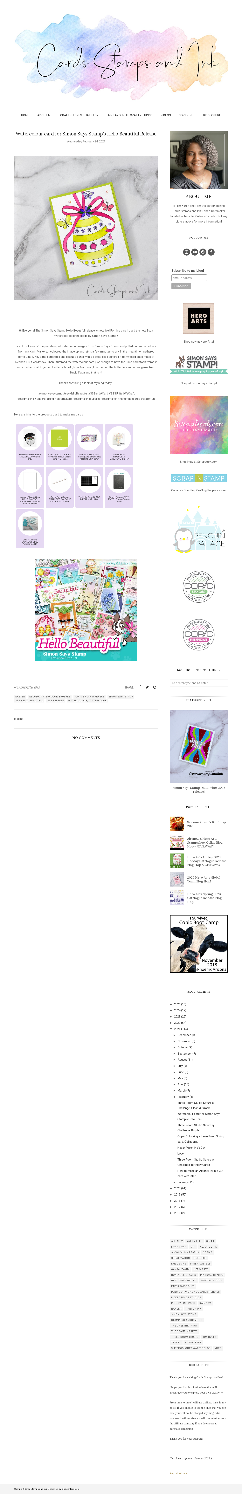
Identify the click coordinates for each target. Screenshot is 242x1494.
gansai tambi (180, 1269)
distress (200, 1258)
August (182, 1059)
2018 (177, 1201)
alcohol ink (208, 1246)
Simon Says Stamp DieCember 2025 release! (199, 789)
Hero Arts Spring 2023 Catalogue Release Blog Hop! (204, 898)
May (180, 1078)
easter (20, 696)
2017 (177, 1207)
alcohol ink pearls (185, 1252)
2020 (177, 1188)
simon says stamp (121, 696)
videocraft (193, 1342)
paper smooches (183, 1286)
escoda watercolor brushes (49, 696)
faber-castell (200, 1263)
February (183, 1097)
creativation (180, 1258)
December (184, 1035)
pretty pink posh (183, 1303)
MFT (193, 1246)
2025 (177, 1004)
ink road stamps (212, 1275)
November (184, 1041)
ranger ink (193, 1308)
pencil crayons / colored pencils (195, 1292)
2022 (177, 1023)
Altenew (177, 1241)
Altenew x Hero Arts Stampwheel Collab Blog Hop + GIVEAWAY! (205, 842)
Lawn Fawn (179, 1246)
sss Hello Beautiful (29, 700)
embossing (178, 1263)
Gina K (210, 1241)
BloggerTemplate (71, 1489)
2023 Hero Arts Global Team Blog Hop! (203, 879)
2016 (177, 1213)
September (185, 1053)
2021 (177, 1029)
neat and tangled (184, 1280)
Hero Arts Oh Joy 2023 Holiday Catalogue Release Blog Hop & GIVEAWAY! (206, 861)
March (182, 1090)
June (181, 1072)
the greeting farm (184, 1325)
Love (180, 1153)
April (180, 1084)
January (183, 1182)
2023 (177, 1016)
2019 (177, 1194)
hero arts (201, 1269)
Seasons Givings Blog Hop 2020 (206, 824)
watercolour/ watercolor (87, 700)
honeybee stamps (183, 1275)
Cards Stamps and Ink (35, 1489)
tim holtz (209, 1337)
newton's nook (211, 1280)
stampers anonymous (186, 1320)
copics (207, 1252)
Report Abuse (178, 1473)
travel (176, 1342)
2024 (177, 1010)
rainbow (205, 1303)
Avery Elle (194, 1241)
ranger (176, 1308)
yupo (218, 1348)
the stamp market (184, 1331)
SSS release (55, 700)
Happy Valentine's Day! (191, 1147)
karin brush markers (89, 696)
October (183, 1047)
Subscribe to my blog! (187, 270)
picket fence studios (186, 1297)
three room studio (185, 1337)
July (180, 1066)
